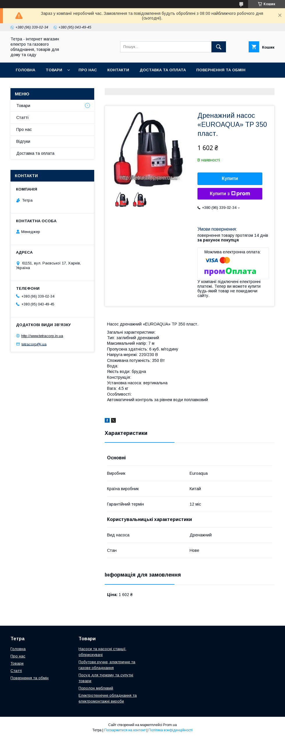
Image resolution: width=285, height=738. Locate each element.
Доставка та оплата (163, 70)
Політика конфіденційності (170, 730)
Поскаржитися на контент (125, 730)
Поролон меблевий (96, 688)
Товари (54, 70)
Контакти (118, 70)
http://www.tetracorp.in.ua (42, 336)
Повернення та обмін (220, 70)
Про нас (88, 70)
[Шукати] (218, 46)
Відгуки (23, 141)
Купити (230, 178)
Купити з (230, 193)
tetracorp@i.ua (34, 344)
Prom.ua (170, 725)
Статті (22, 117)
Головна (25, 70)
